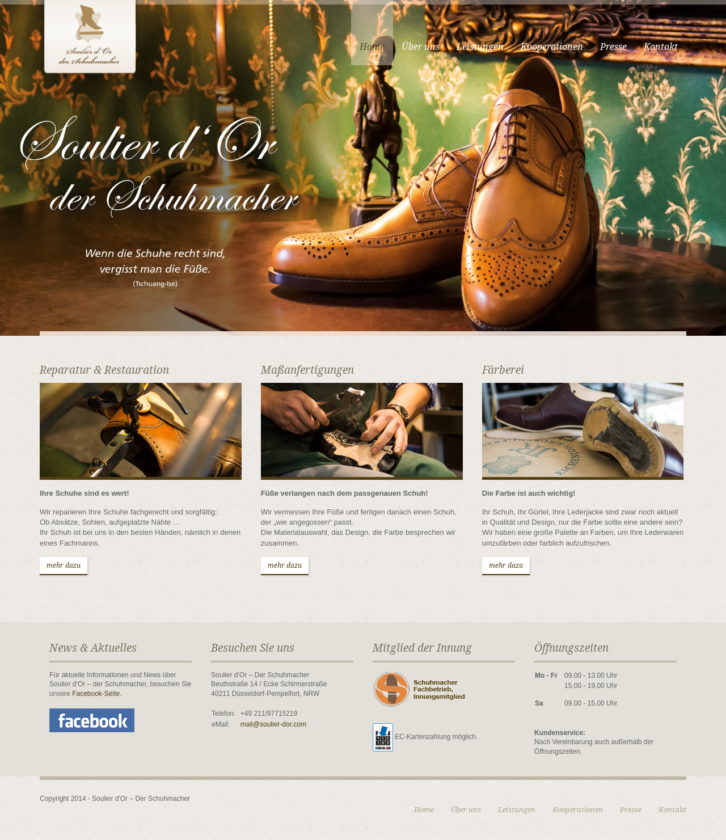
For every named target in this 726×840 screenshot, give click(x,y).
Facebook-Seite (96, 694)
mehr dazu (64, 565)
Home (372, 46)
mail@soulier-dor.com (273, 724)
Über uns (421, 46)
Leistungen (480, 46)
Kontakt (661, 46)
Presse (613, 46)
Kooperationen (552, 46)
